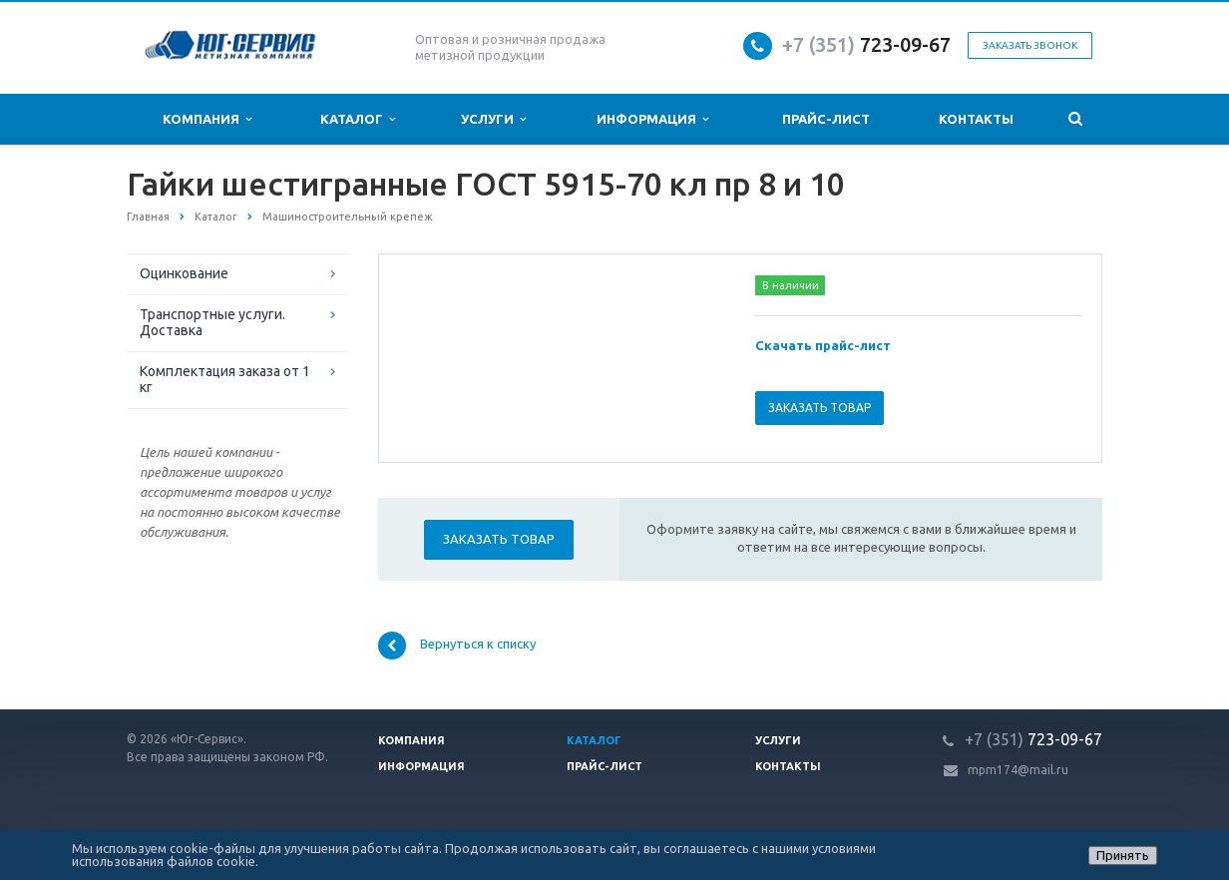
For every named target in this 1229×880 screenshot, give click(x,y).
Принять (1122, 855)
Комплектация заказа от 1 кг (225, 379)
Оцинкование (184, 273)
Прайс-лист (826, 119)
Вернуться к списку (457, 646)
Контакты (976, 119)
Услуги (493, 119)
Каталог (357, 119)
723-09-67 (905, 44)
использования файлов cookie (163, 861)
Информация (652, 119)
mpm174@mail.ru (1018, 769)
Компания (207, 119)
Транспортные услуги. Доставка (212, 322)
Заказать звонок (1030, 45)
